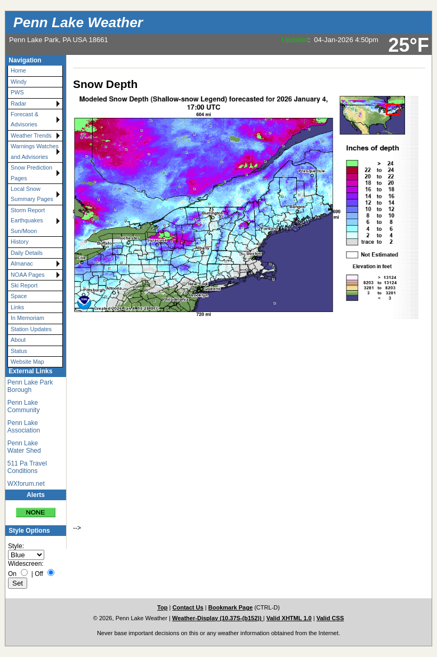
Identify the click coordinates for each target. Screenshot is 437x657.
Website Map (27, 361)
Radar (18, 103)
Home (18, 70)
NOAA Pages (28, 274)
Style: (16, 546)
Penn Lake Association (23, 426)
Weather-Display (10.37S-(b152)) (217, 618)
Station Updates (31, 329)
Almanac (22, 263)
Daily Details (27, 253)
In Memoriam (27, 318)
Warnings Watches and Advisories (35, 151)
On (12, 574)
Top (162, 607)
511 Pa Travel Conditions (27, 467)
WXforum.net (26, 483)
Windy (19, 81)
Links (17, 307)
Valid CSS (330, 618)
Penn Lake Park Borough (30, 386)
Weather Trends (31, 135)
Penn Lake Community (23, 406)
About (18, 339)
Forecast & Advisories (24, 119)
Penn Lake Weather (78, 22)
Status (19, 351)
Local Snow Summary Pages (32, 194)
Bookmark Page (230, 607)
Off (39, 574)
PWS (17, 92)
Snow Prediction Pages (31, 172)
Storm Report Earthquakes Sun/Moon (28, 220)
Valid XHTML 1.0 (289, 618)
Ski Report (24, 285)
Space (19, 296)
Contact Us (187, 607)
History (20, 241)
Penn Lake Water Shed (24, 446)
